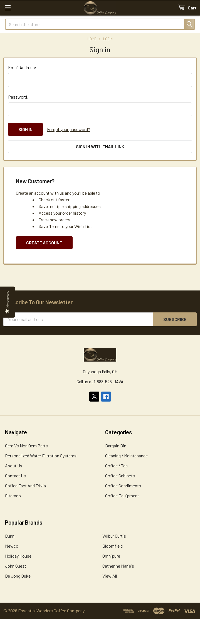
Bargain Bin (115, 445)
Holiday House (18, 555)
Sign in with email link (100, 146)
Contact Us (15, 475)
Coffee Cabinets (120, 475)
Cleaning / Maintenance (126, 455)
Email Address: (22, 67)
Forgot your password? (68, 129)
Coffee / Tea (116, 465)
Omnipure (111, 555)
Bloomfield (112, 545)
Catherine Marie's (118, 565)
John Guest (15, 565)
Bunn (9, 535)
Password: (18, 96)
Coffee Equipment (122, 495)
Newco (11, 545)
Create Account (44, 242)
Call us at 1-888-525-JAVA (100, 381)
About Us (13, 465)
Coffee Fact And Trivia (25, 485)
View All (109, 575)
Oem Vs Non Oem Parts (26, 445)
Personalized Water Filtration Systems (40, 455)
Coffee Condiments (123, 485)
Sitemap (13, 495)
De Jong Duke (18, 575)
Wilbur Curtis (114, 535)
